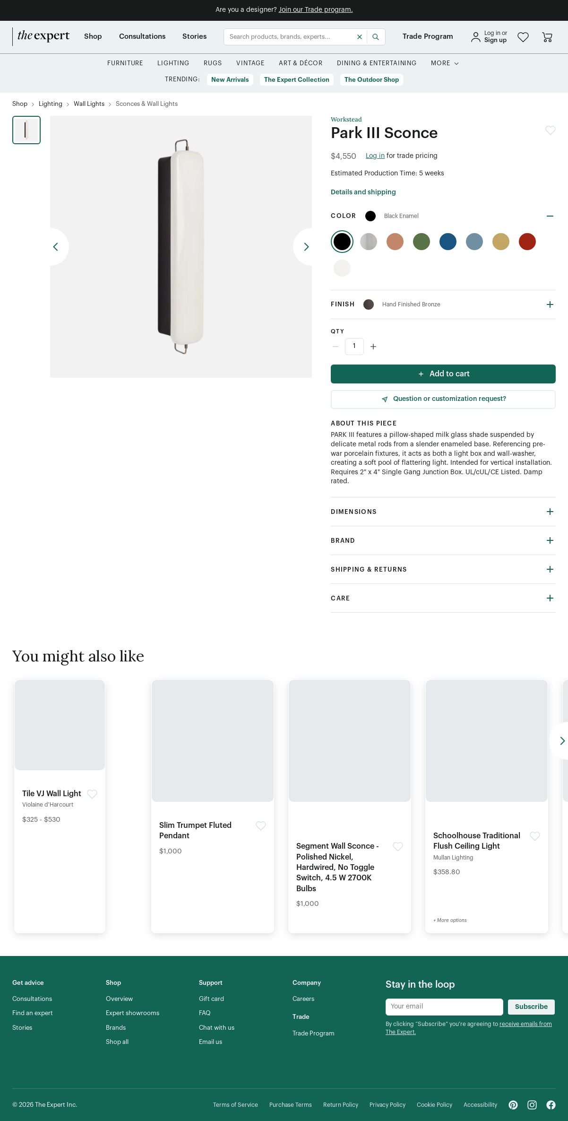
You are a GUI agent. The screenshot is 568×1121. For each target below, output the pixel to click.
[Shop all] (117, 1042)
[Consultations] (142, 37)
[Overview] (119, 999)
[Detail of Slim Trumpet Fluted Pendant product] (213, 770)
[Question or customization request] (443, 399)
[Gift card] (211, 999)
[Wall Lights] (89, 104)
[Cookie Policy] (434, 1105)
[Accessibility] (480, 1105)
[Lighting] (173, 64)
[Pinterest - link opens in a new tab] (513, 1105)
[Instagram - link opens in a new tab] (532, 1105)
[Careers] (303, 999)
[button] (523, 37)
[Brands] (116, 1028)
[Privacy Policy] (387, 1105)
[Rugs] (213, 64)
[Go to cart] (547, 36)
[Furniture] (125, 64)
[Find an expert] (32, 1013)
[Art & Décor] (301, 64)
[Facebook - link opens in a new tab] (551, 1105)
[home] (41, 37)
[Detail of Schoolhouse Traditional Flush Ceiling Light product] (487, 781)
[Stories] (194, 37)
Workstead (346, 119)
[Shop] (93, 37)
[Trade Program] (428, 37)
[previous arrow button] (59, 247)
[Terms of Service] (235, 1105)
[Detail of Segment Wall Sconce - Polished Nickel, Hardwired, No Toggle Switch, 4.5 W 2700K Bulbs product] (350, 797)
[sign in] (488, 36)
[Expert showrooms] (132, 1013)
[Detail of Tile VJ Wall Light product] (60, 754)
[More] (440, 64)
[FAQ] (205, 1013)
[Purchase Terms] (290, 1105)
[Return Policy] (340, 1105)
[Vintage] (250, 64)
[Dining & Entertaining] (377, 64)
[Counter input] (443, 346)
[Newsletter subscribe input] (444, 1007)
